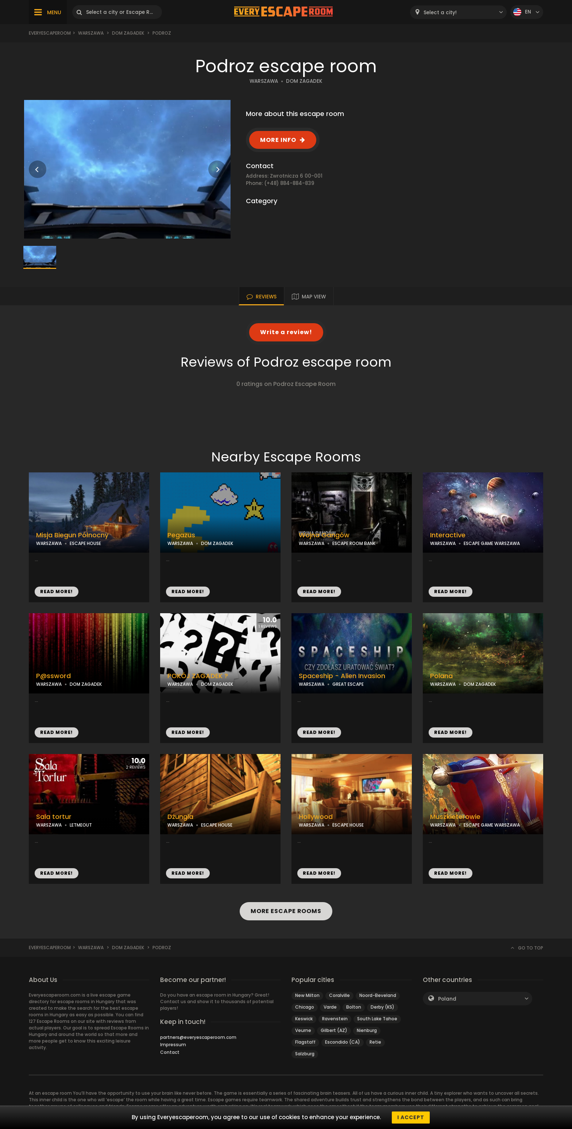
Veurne (303, 1030)
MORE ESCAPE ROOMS (286, 911)
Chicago (304, 1007)
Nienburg (367, 1030)
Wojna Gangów (324, 535)
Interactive (447, 535)
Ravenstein (335, 1019)
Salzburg (304, 1054)
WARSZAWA (264, 81)
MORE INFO (278, 140)
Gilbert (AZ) (334, 1030)
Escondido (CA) (342, 1042)
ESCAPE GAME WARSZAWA (492, 543)
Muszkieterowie (455, 817)
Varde (330, 1007)
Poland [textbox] (447, 998)
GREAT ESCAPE (348, 684)
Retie (375, 1042)
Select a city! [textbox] (440, 12)
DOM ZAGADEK (304, 81)
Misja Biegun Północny (72, 535)
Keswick (304, 1019)
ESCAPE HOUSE (85, 543)
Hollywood (316, 817)
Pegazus (181, 535)
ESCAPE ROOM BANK (353, 543)
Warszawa (91, 33)
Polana (441, 676)
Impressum (173, 1044)
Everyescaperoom (50, 33)
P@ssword (53, 676)
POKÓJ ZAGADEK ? (197, 676)
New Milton (307, 995)
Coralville (339, 995)
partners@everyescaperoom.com (198, 1037)
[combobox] (458, 12)
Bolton (353, 1007)
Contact (169, 1052)
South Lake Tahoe (377, 1019)
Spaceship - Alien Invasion (342, 676)
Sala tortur (54, 817)
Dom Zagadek (128, 33)
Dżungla (180, 817)
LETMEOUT (81, 825)
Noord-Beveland (377, 995)
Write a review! (286, 332)
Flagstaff (305, 1042)
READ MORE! (56, 591)
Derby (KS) (382, 1007)
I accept (410, 1117)
